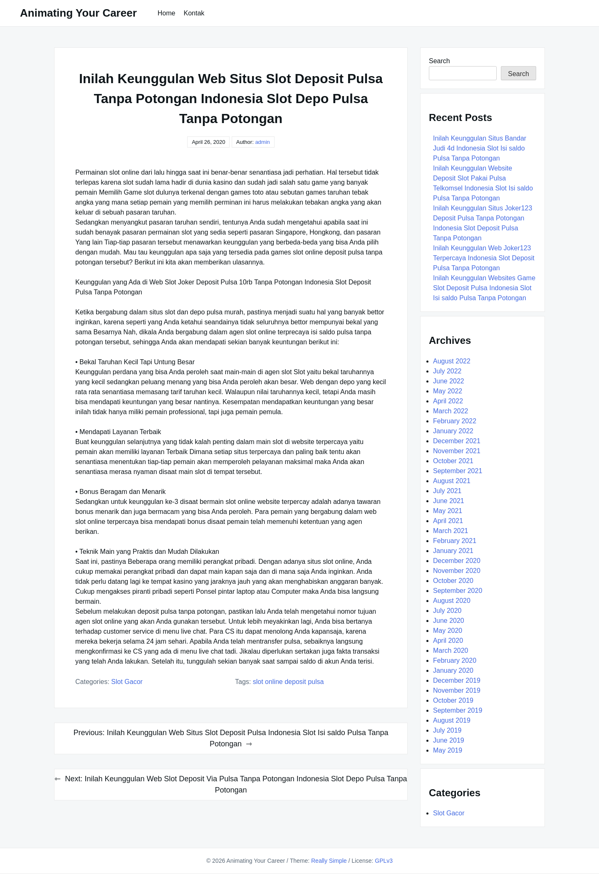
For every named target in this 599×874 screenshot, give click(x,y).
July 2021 (447, 490)
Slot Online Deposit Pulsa (288, 681)
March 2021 (450, 530)
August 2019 (451, 720)
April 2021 (448, 520)
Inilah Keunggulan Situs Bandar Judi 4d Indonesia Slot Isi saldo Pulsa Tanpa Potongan (479, 148)
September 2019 (457, 710)
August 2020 (451, 600)
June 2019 (448, 740)
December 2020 (456, 560)
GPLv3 (384, 860)
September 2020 (457, 590)
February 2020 (454, 660)
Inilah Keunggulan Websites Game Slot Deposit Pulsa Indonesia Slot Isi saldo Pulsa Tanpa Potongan (484, 287)
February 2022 (454, 421)
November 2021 (456, 450)
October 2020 (453, 580)
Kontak (193, 13)
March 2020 (450, 650)
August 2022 (451, 361)
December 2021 (456, 440)
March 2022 (450, 411)
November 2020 (456, 570)
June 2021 (448, 500)
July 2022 (447, 371)
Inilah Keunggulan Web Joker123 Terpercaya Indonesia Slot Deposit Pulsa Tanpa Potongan (484, 258)
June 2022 (448, 381)
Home (167, 13)
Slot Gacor (127, 681)
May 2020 (447, 630)
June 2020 (448, 620)
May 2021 (447, 510)
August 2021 (451, 480)
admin (262, 142)
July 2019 (447, 730)
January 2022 (453, 431)
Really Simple (329, 860)
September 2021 (457, 470)
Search (439, 60)
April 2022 (448, 401)
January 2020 (453, 670)
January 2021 (453, 550)
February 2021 (454, 540)
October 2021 (453, 460)
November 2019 (456, 690)
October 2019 (453, 700)
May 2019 (447, 750)
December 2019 (456, 680)
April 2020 (448, 640)
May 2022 (447, 391)
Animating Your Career (78, 13)
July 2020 (447, 610)
